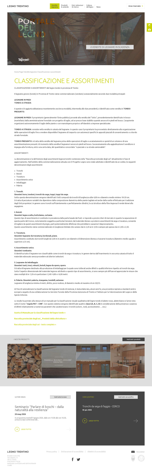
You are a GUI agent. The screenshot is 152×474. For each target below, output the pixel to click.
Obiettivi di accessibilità (97, 452)
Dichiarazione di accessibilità (72, 452)
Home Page (18, 72)
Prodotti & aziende (65, 6)
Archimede (32, 463)
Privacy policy (51, 452)
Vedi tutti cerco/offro (126, 397)
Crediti (9, 465)
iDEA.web (22, 463)
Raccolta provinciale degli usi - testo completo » (35, 324)
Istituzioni (149, 25)
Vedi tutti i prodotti (133, 339)
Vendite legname (55, 6)
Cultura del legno (89, 6)
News (98, 7)
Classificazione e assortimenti (49, 72)
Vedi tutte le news (60, 397)
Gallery (149, 29)
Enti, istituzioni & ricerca (77, 6)
